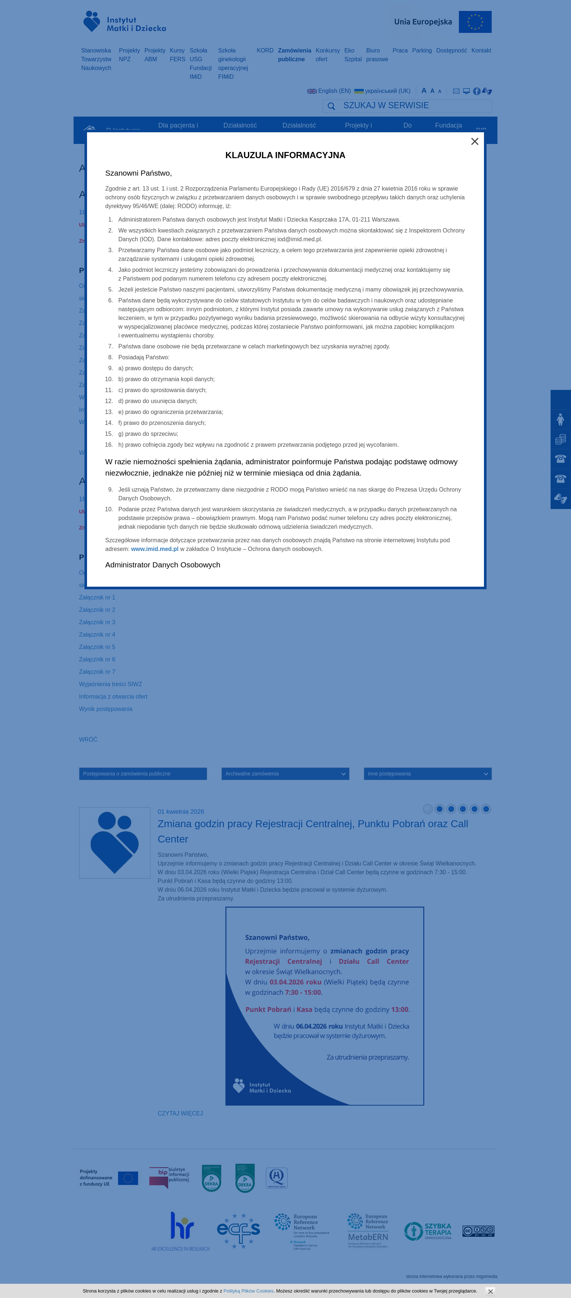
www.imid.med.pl (154, 549)
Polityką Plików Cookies (248, 1291)
